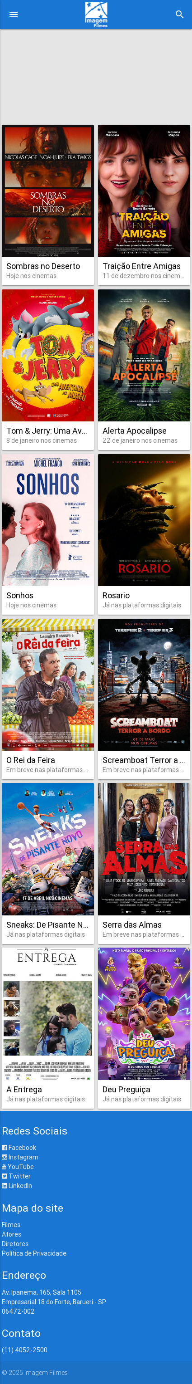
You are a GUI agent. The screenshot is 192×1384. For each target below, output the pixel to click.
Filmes (11, 1225)
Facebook (19, 1148)
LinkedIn (17, 1186)
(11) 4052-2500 (24, 1350)
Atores (11, 1234)
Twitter (16, 1176)
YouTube (18, 1167)
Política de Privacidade (34, 1253)
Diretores (15, 1244)
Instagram (20, 1157)
